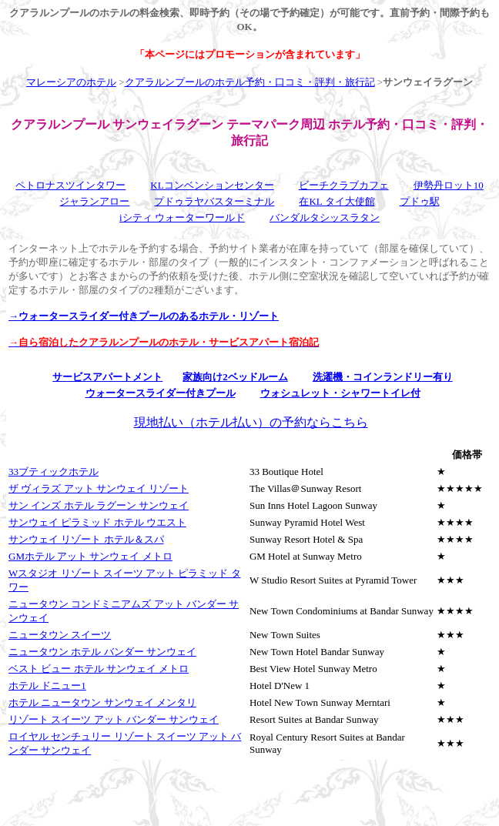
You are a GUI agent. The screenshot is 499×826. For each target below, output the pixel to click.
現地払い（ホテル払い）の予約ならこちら (251, 422)
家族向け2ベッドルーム (235, 377)
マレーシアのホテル (71, 82)
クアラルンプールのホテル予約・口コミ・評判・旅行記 (250, 82)
